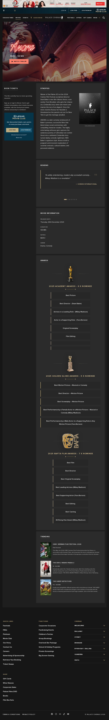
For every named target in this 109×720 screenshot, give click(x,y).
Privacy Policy (28, 714)
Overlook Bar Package (48, 643)
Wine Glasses (8, 683)
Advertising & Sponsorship (13, 656)
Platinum (6, 634)
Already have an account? (19, 135)
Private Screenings (46, 651)
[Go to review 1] (65, 199)
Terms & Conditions (11, 714)
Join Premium (86, 10)
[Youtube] (68, 714)
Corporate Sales (9, 687)
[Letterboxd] (60, 714)
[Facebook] (52, 714)
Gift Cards (7, 679)
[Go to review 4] (71, 199)
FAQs (5, 630)
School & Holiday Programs (49, 647)
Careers (6, 651)
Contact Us (7, 647)
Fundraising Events (46, 630)
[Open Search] (103, 17)
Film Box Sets (8, 700)
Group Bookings (45, 638)
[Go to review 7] (76, 199)
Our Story (7, 643)
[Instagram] (56, 714)
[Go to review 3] (69, 199)
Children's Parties (46, 634)
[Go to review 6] (74, 199)
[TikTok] (64, 714)
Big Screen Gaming (46, 656)
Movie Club (7, 638)
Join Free (73, 10)
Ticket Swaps (8, 664)
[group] (12, 10)
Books (5, 696)
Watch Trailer (18, 61)
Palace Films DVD (10, 691)
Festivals (6, 626)
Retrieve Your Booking (12, 660)
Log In (63, 10)
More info (19, 137)
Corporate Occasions (47, 626)
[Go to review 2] (67, 199)
